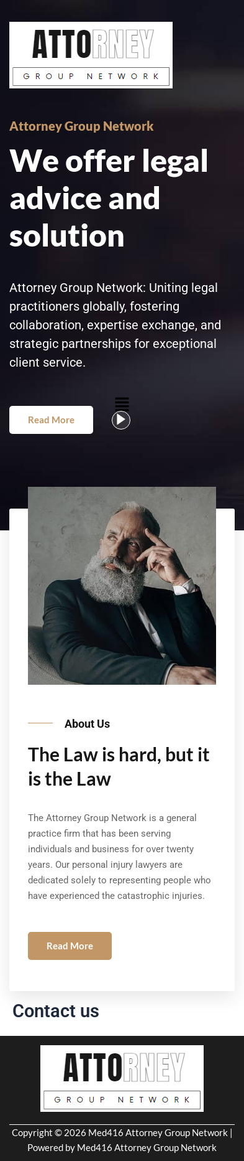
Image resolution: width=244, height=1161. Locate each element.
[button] (121, 404)
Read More (51, 419)
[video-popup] (121, 420)
